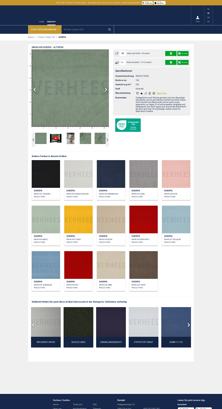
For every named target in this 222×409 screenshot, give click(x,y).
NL (208, 9)
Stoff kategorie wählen (45, 29)
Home (41, 22)
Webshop (51, 22)
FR (208, 22)
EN (208, 18)
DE (208, 13)
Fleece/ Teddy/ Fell (46, 37)
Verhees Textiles (22, 15)
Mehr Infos (162, 93)
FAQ (95, 404)
